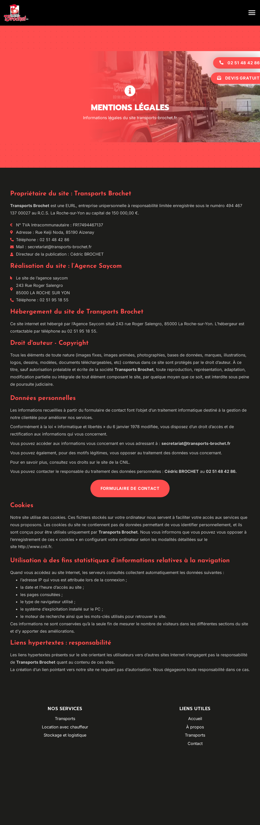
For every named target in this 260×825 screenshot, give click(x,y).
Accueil (195, 718)
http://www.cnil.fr (34, 546)
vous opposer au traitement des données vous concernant (165, 452)
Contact (195, 743)
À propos (195, 726)
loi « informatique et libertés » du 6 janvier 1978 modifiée (103, 426)
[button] (251, 13)
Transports (65, 718)
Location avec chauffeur (65, 726)
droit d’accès (210, 426)
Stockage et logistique (65, 735)
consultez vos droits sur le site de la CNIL (89, 462)
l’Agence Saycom (88, 323)
